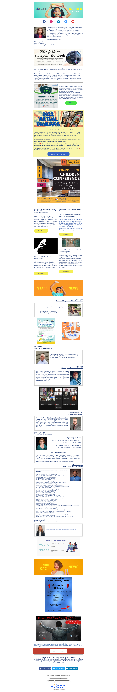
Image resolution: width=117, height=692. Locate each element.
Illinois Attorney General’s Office (57, 27)
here (60, 39)
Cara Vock (79, 299)
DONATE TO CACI (58, 651)
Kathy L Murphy (39, 432)
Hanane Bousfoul (39, 520)
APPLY (71, 103)
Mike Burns (38, 346)
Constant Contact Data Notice (62, 680)
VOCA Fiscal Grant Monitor (43, 434)
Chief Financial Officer (76, 414)
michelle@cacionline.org (55, 682)
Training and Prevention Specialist (72, 368)
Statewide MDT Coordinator (43, 348)
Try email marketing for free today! (58, 689)
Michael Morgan (77, 465)
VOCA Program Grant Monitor (73, 466)
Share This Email (46, 668)
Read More (41, 231)
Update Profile (51, 680)
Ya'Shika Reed (78, 366)
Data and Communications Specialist (45, 522)
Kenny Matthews (74, 412)
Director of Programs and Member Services (69, 301)
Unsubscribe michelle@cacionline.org (58, 678)
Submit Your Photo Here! (58, 154)
